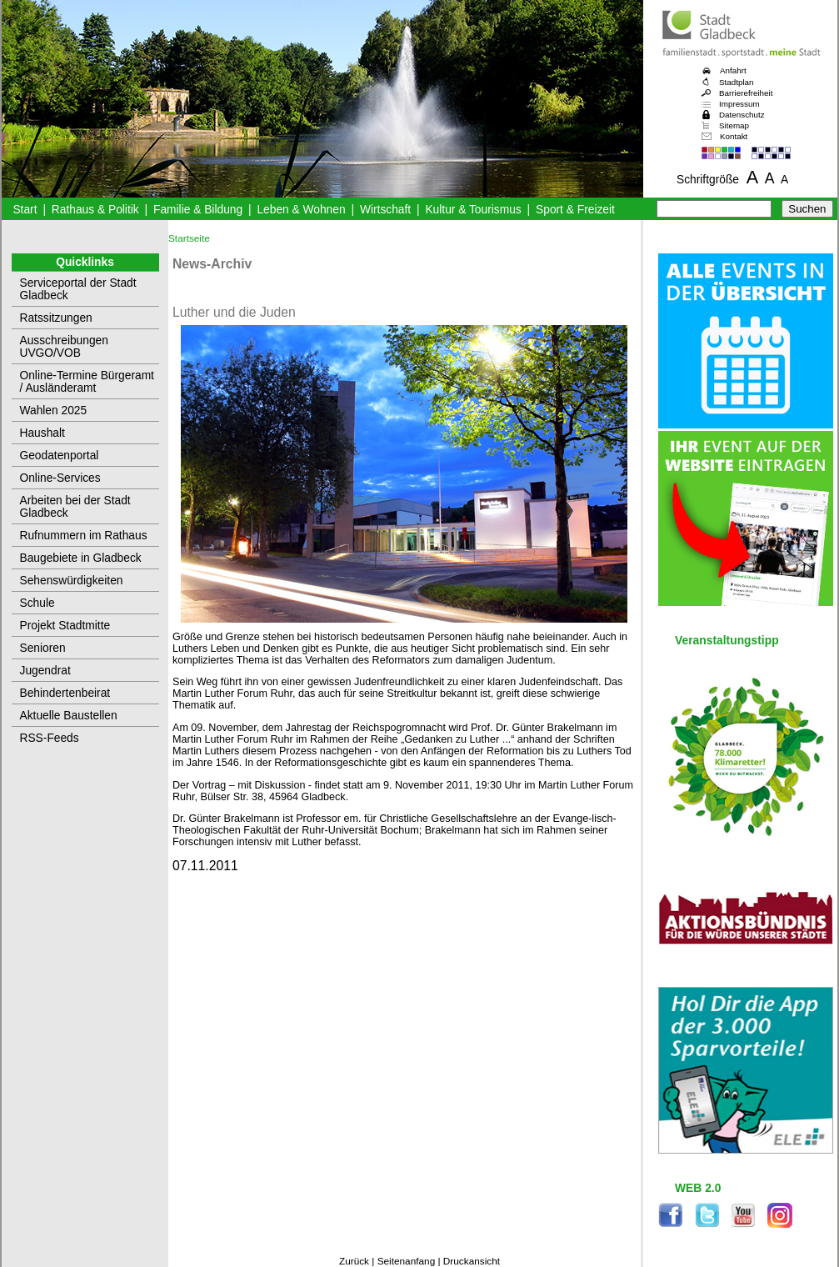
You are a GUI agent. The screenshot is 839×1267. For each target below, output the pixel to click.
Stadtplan (736, 82)
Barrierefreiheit (745, 93)
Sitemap (734, 125)
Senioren (43, 648)
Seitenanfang (406, 1261)
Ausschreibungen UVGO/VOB (64, 346)
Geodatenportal (59, 455)
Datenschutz (742, 114)
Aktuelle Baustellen (68, 715)
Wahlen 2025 (53, 410)
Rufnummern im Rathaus (83, 535)
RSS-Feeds (49, 738)
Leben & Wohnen (301, 209)
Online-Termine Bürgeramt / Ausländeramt (87, 381)
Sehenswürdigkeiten (71, 580)
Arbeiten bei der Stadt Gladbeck (75, 506)
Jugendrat (45, 670)
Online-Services (60, 478)
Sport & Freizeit (575, 209)
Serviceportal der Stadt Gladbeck (78, 289)
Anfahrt (733, 70)
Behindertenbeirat (65, 693)
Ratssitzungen (56, 318)
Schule (37, 603)
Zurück (354, 1261)
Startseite (189, 238)
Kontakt (733, 136)
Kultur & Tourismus (473, 209)
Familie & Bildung (197, 209)
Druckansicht (471, 1261)
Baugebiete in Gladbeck (81, 558)
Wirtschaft (385, 209)
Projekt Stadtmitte (65, 625)
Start (24, 209)
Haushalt (42, 433)
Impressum (739, 103)
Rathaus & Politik (95, 209)
